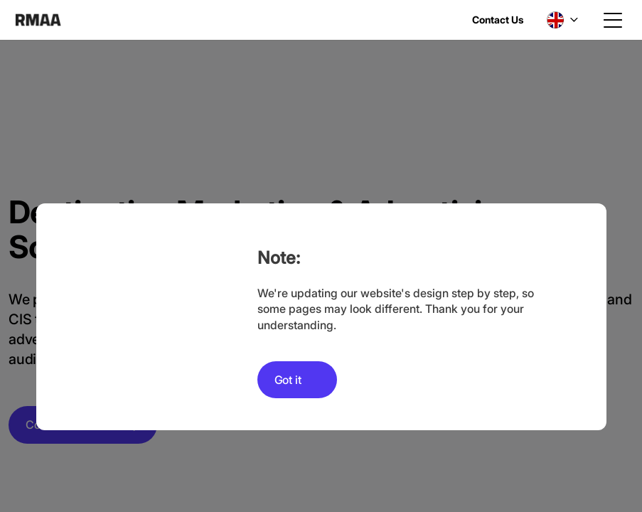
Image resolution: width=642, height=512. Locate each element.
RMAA (38, 20)
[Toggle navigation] (613, 20)
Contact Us (498, 20)
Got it (288, 380)
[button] (562, 19)
